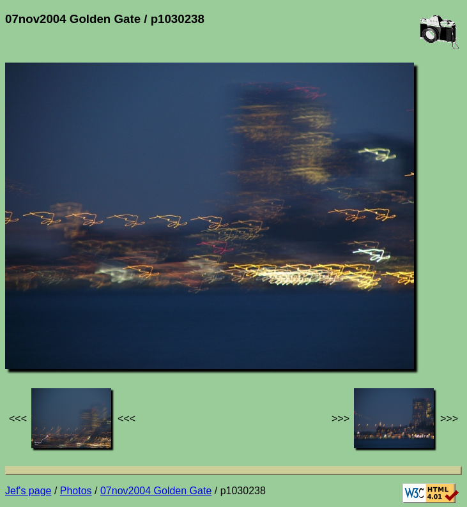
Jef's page (28, 490)
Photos (76, 490)
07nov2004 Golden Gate (155, 490)
